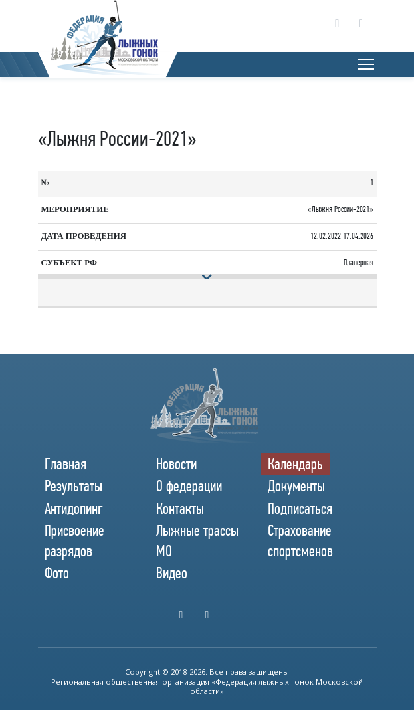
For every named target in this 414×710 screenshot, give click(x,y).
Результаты (73, 486)
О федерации (189, 486)
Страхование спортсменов (300, 540)
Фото (57, 573)
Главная (65, 464)
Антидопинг (74, 508)
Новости (176, 464)
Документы (296, 486)
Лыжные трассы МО (197, 540)
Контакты (180, 508)
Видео (171, 573)
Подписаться (300, 508)
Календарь (295, 464)
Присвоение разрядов (74, 540)
